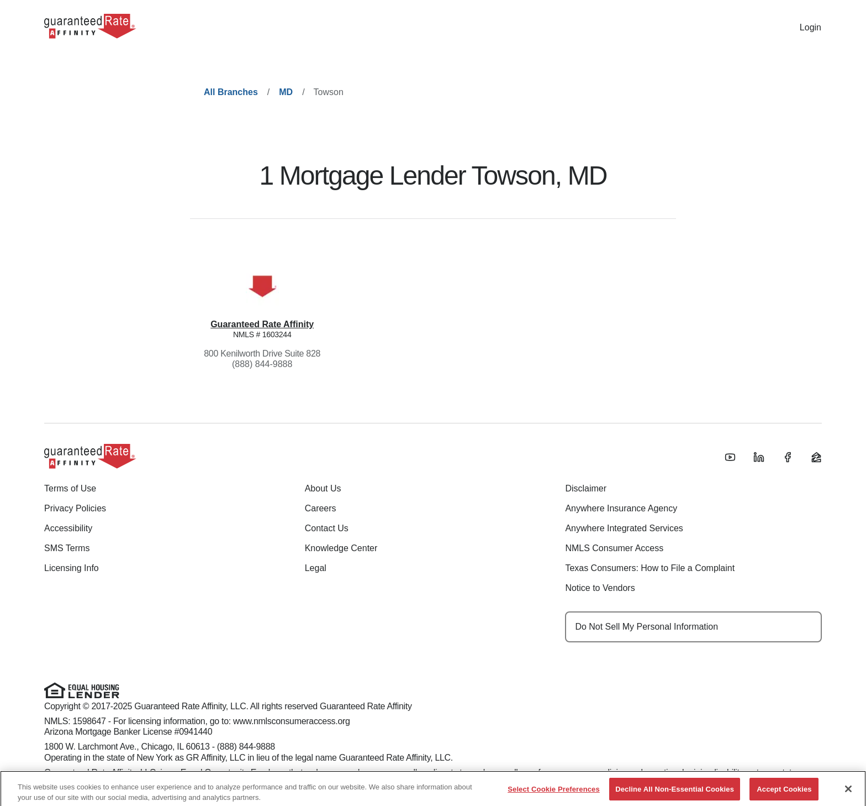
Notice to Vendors (600, 588)
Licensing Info (71, 568)
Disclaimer (585, 488)
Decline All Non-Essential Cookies (674, 792)
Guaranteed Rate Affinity (262, 324)
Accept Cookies (784, 792)
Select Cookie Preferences (554, 792)
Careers (320, 508)
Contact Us (326, 528)
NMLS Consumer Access (614, 548)
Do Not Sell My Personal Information (646, 626)
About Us (323, 488)
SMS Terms (66, 548)
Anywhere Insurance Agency (621, 508)
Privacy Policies (75, 508)
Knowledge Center (341, 548)
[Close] (848, 791)
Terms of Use (70, 488)
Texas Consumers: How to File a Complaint (650, 568)
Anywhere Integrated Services (624, 528)
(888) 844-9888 (262, 364)
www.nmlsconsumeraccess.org (291, 721)
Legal (315, 568)
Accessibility (68, 528)
